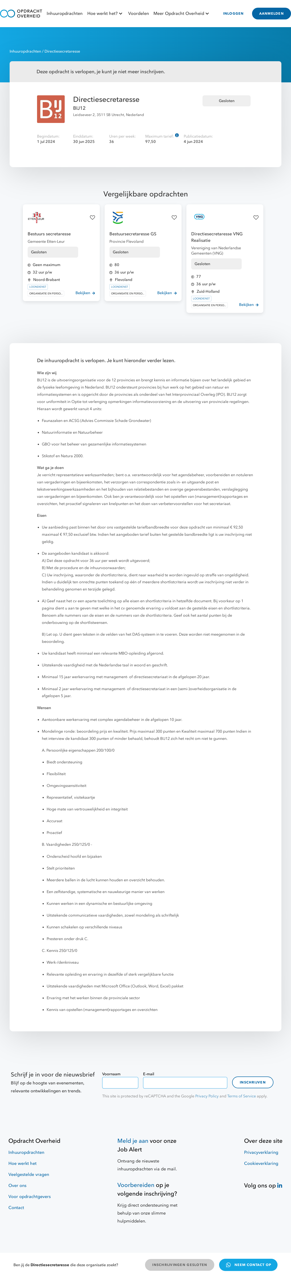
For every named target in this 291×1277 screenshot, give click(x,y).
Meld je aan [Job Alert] (132, 1141)
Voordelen (138, 14)
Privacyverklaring (261, 1152)
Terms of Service (241, 1096)
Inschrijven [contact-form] (253, 1082)
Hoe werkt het (22, 1164)
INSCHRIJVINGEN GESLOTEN (179, 1265)
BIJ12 (79, 108)
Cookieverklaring (261, 1164)
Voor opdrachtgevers (29, 1197)
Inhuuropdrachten (64, 14)
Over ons (17, 1186)
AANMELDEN (271, 13)
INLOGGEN (233, 13)
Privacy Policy (207, 1096)
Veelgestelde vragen (28, 1175)
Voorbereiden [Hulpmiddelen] (135, 1185)
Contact (16, 1208)
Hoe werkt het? (105, 14)
